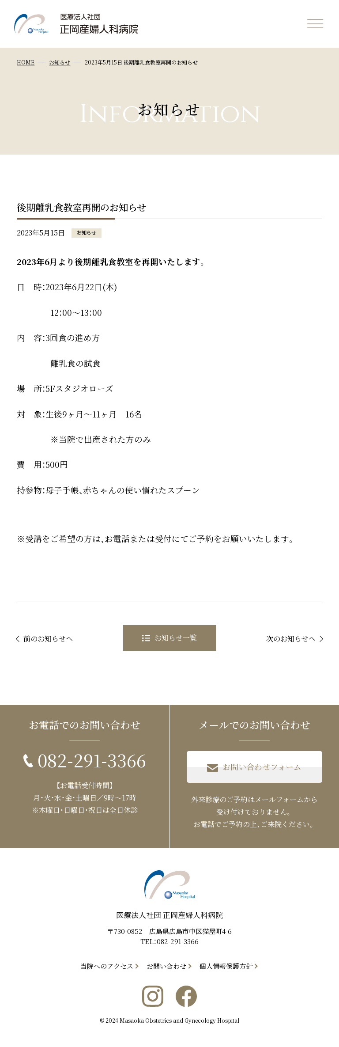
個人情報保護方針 (226, 966)
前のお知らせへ (48, 639)
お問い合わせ (166, 966)
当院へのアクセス (106, 966)
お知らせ (59, 62)
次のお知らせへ (291, 639)
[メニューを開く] (315, 24)
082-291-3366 (178, 941)
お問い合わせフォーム (254, 767)
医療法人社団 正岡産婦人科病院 (169, 914)
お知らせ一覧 (169, 638)
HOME (25, 62)
